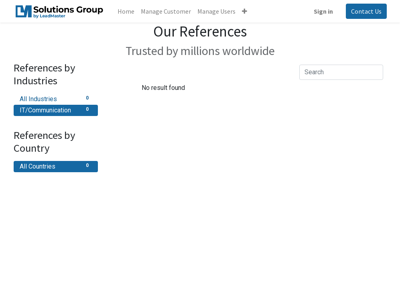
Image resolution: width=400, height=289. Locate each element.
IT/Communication (56, 110)
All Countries (56, 166)
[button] (244, 11)
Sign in (323, 11)
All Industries (56, 98)
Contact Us (366, 11)
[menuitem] (126, 11)
